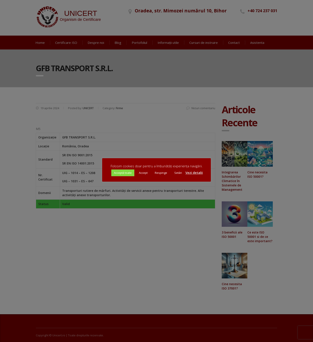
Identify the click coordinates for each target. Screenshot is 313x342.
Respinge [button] (161, 173)
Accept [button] (143, 173)
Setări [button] (178, 173)
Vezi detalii (194, 172)
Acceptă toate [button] (123, 173)
